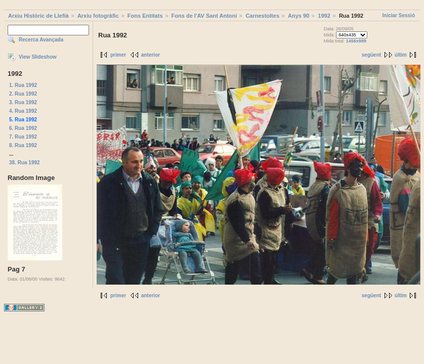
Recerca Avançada (41, 39)
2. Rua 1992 (23, 94)
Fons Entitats (145, 16)
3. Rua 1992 (23, 102)
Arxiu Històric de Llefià (38, 16)
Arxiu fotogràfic (98, 16)
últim (401, 55)
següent (371, 55)
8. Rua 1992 (23, 145)
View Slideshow (38, 57)
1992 (324, 16)
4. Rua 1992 (23, 111)
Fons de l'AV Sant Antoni (204, 16)
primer (118, 55)
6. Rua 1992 (23, 128)
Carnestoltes (262, 16)
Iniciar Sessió (399, 15)
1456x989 (356, 40)
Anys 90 (298, 16)
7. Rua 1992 (23, 137)
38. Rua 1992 (24, 162)
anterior (150, 55)
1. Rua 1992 (23, 85)
